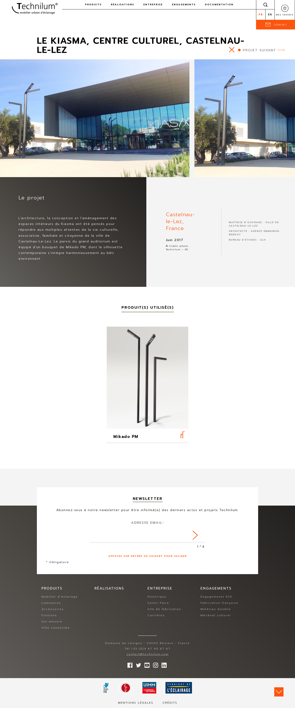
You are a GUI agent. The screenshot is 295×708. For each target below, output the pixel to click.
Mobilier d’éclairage (59, 597)
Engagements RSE (216, 597)
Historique (157, 597)
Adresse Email (147, 522)
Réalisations (122, 4)
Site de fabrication (164, 609)
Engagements (184, 4)
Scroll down (278, 691)
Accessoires (52, 609)
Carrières (156, 615)
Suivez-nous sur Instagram (154, 664)
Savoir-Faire (158, 603)
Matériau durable (216, 609)
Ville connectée (55, 628)
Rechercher (265, 4)
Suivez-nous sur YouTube (145, 664)
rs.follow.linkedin (162, 664)
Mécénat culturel (216, 615)
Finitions (49, 615)
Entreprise (153, 4)
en (270, 15)
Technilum (35, 8)
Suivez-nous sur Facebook (128, 664)
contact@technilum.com (148, 654)
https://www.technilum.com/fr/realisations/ (232, 50)
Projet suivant (259, 50)
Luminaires (51, 603)
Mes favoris (285, 14)
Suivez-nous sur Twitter (137, 664)
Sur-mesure (51, 621)
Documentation (219, 4)
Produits (93, 4)
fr (261, 15)
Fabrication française (220, 603)
